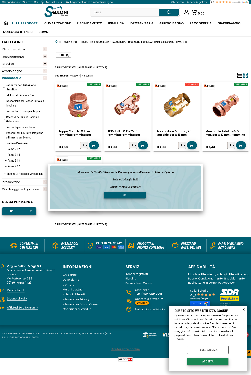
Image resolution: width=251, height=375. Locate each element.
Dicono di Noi (17, 310)
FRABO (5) (63, 55)
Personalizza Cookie (139, 295)
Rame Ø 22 (14, 166)
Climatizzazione (57, 23)
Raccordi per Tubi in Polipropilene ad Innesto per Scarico (24, 135)
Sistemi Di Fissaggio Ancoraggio (25, 174)
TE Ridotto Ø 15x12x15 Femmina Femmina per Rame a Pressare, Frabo (125, 134)
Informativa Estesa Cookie (81, 316)
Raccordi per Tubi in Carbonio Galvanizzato (22, 119)
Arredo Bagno (171, 23)
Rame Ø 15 (14, 155)
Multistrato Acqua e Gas (20, 95)
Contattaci (16, 302)
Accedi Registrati (196, 2)
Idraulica (116, 23)
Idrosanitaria (141, 23)
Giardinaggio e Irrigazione (20, 189)
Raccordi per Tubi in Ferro (21, 127)
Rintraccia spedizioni (150, 321)
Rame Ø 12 (14, 149)
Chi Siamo (70, 286)
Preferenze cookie (125, 361)
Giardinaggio (229, 23)
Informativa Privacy (76, 311)
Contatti (68, 296)
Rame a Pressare (17, 143)
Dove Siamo (71, 291)
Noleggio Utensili (18, 32)
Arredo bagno (12, 71)
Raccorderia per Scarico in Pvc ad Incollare (25, 103)
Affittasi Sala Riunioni (22, 319)
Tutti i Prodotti (25, 23)
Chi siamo (177, 2)
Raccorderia (201, 23)
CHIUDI (243, 310)
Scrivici (142, 314)
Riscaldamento (89, 23)
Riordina (131, 290)
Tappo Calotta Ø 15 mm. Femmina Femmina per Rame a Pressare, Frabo (76, 134)
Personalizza (207, 350)
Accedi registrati (137, 285)
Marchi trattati (73, 301)
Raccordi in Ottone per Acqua (23, 111)
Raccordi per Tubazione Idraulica (21, 87)
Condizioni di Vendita (77, 321)
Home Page (4, 23)
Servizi (43, 32)
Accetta (208, 361)
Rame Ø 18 (14, 160)
